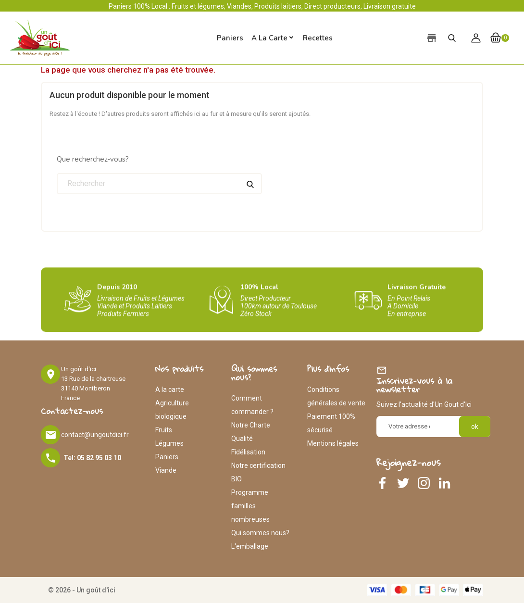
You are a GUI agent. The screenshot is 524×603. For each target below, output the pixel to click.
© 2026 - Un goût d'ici (81, 590)
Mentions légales (333, 443)
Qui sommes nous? (260, 533)
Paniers (166, 457)
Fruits (163, 430)
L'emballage (249, 546)
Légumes (169, 443)
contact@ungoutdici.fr (95, 435)
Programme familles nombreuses (250, 506)
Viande (165, 470)
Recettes (318, 38)
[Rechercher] (159, 183)
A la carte (269, 38)
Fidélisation (248, 452)
